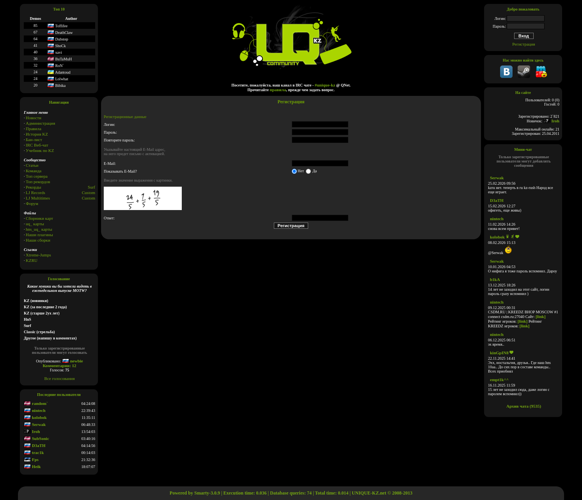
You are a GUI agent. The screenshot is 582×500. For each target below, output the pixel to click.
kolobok (35, 417)
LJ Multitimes (38, 198)
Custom (88, 192)
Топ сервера (37, 176)
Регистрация (523, 44)
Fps (31, 459)
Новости (33, 117)
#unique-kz (325, 85)
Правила (33, 128)
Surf (91, 187)
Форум (32, 203)
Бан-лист (34, 139)
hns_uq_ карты (39, 229)
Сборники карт (39, 218)
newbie (72, 361)
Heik (32, 466)
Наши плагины (39, 234)
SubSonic (36, 438)
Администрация (40, 123)
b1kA (495, 279)
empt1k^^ (499, 379)
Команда (33, 170)
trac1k (34, 452)
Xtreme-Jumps (38, 255)
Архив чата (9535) (523, 406)
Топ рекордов (38, 181)
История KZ (37, 134)
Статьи (32, 165)
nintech (35, 410)
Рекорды (33, 187)
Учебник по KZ (40, 150)
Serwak (35, 424)
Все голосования (59, 378)
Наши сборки (38, 240)
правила (278, 89)
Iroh (32, 431)
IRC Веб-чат (37, 145)
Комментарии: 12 (59, 365)
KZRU (31, 260)
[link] (541, 316)
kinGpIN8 (499, 352)
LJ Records (35, 192)
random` (36, 403)
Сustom (88, 198)
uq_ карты (35, 223)
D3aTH (35, 445)
